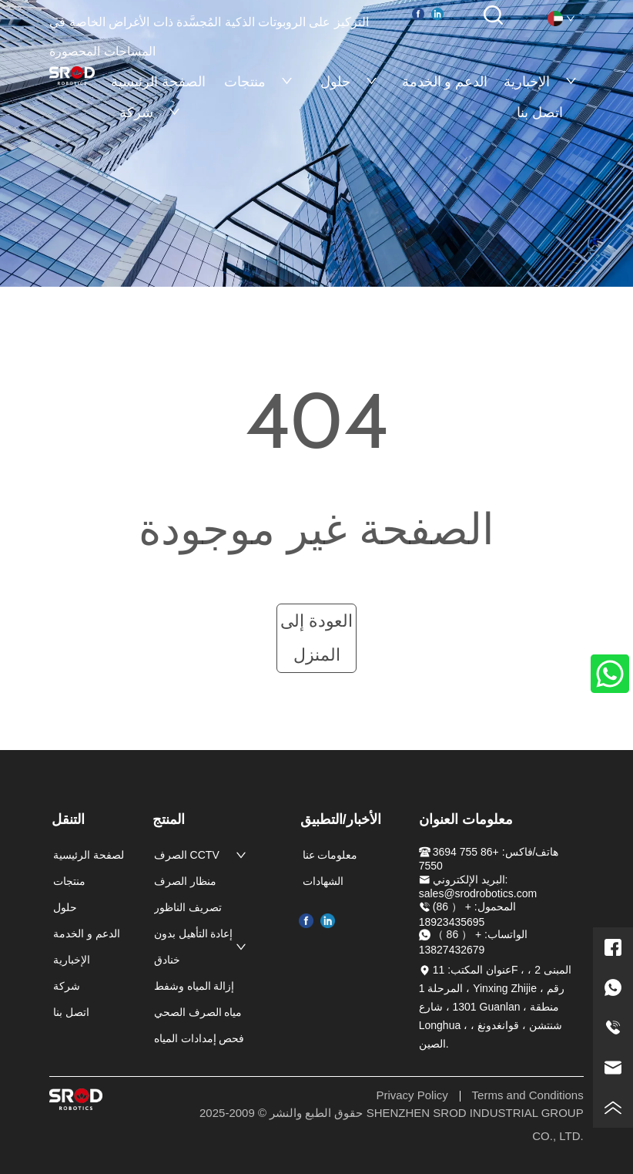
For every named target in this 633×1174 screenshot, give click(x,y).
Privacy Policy (411, 1095)
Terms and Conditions (528, 1095)
